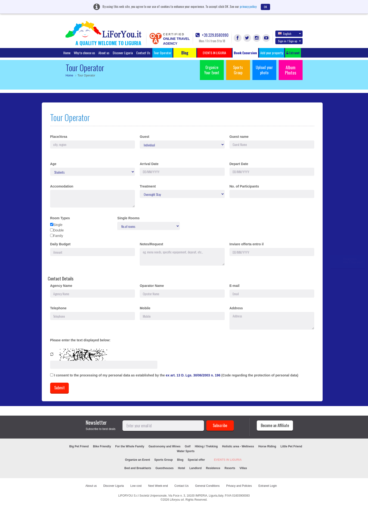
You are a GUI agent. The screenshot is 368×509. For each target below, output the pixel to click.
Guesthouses (164, 468)
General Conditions (207, 486)
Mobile (145, 308)
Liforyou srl (177, 499)
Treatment (148, 186)
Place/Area (58, 137)
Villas (243, 468)
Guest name (239, 137)
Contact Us (143, 52)
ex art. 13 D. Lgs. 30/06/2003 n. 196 (193, 375)
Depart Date (238, 164)
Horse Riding (267, 446)
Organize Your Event (211, 69)
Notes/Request (151, 244)
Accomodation (61, 186)
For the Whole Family (129, 446)
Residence (213, 468)
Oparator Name (152, 286)
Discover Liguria (123, 52)
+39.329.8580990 (212, 35)
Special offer (196, 459)
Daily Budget (60, 244)
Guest (144, 137)
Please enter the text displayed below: (80, 340)
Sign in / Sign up (289, 41)
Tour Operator (162, 52)
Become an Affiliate (275, 425)
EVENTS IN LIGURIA (227, 459)
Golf (188, 446)
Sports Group (238, 69)
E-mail (234, 286)
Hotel (181, 468)
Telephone (58, 308)
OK (265, 7)
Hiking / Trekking (206, 446)
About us (103, 52)
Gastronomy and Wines (165, 446)
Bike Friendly (102, 446)
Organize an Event (137, 459)
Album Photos (290, 70)
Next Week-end (158, 486)
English (289, 33)
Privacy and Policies (239, 486)
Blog (180, 459)
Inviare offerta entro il (246, 244)
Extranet (293, 52)
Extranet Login (267, 486)
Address (236, 308)
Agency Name (61, 286)
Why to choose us (84, 52)
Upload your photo (264, 69)
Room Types (60, 218)
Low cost (136, 486)
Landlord (195, 468)
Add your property (271, 52)
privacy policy (248, 6)
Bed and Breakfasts (137, 468)
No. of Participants (244, 186)
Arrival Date (149, 164)
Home (66, 52)
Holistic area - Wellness (238, 446)
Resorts (229, 468)
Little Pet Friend (291, 446)
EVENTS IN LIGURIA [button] (214, 52)
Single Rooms (128, 218)
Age (53, 164)
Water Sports (185, 451)
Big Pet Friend (79, 446)
